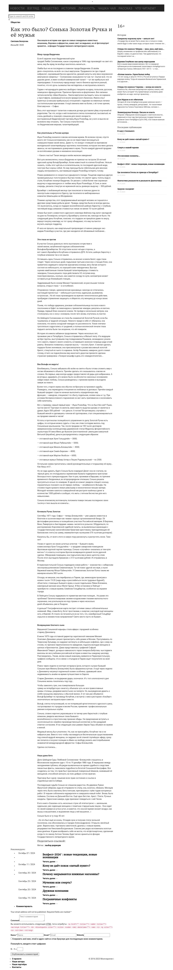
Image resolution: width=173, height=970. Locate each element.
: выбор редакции (52, 845)
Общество (50, 8)
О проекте (16, 959)
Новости (17, 8)
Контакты (16, 967)
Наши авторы (18, 961)
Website (80, 935)
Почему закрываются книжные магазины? (71, 874)
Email (47, 935)
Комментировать (24, 906)
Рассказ (125, 8)
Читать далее (50, 861)
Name (14, 935)
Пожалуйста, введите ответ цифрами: (28, 944)
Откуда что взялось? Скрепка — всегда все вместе (139, 87)
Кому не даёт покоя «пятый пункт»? (66, 865)
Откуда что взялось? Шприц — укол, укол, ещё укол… (140, 49)
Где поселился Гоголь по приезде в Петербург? (137, 172)
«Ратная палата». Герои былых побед (133, 74)
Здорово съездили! (125, 189)
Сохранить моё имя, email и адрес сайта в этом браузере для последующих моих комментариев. (57, 939)
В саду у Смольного (125, 131)
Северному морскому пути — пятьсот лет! (135, 39)
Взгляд (33, 8)
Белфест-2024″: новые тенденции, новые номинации (70, 856)
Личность (86, 8)
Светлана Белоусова (19, 41)
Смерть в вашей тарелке (128, 148)
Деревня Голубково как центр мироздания (136, 62)
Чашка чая (107, 8)
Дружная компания (55, 890)
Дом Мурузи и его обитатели (130, 100)
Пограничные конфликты (60, 899)
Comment (15, 920)
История (68, 8)
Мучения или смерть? (57, 882)
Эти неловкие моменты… (128, 156)
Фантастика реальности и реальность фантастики (139, 181)
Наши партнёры (19, 964)
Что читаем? (145, 8)
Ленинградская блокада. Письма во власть (136, 112)
